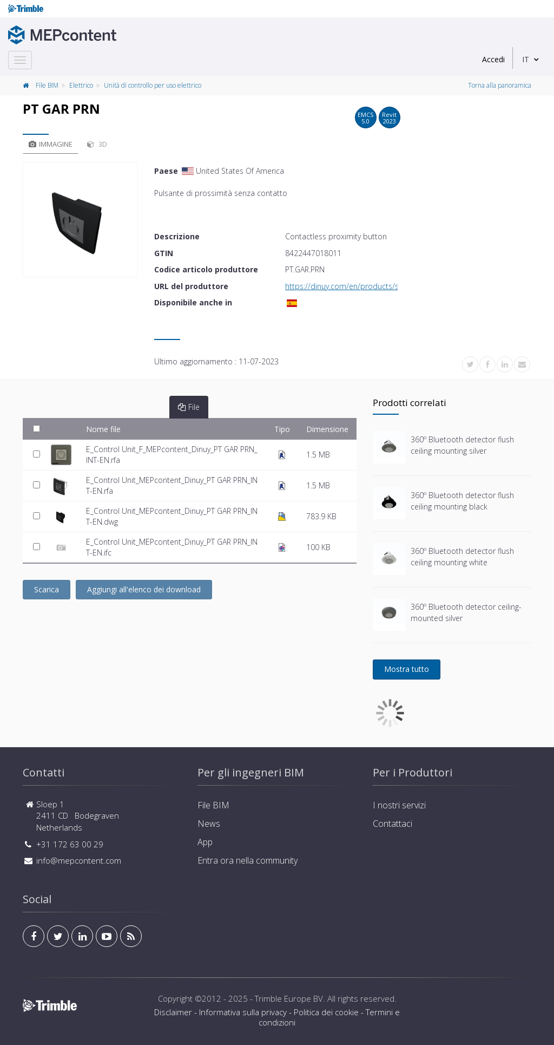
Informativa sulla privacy (243, 1012)
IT (525, 59)
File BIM (47, 85)
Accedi (493, 59)
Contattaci (392, 824)
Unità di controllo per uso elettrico (152, 85)
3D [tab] (97, 144)
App (205, 842)
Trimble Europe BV (289, 998)
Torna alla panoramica (499, 85)
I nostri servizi (399, 805)
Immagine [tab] (50, 144)
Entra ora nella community (247, 860)
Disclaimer (173, 1012)
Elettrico (81, 85)
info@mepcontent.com (78, 860)
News (208, 824)
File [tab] (189, 407)
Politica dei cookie (326, 1012)
